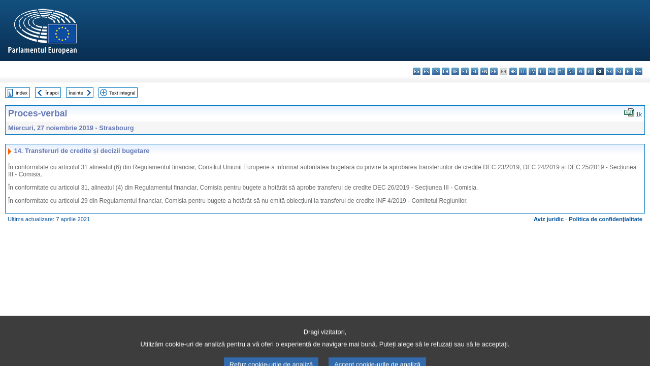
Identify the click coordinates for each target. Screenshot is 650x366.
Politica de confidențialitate (605, 219)
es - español (426, 71)
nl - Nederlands (571, 71)
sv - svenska (638, 71)
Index (21, 93)
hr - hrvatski (513, 71)
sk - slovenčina (609, 71)
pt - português (590, 71)
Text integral (122, 93)
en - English (484, 71)
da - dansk (445, 71)
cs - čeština (436, 71)
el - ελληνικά (474, 71)
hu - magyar (552, 71)
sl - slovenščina (619, 71)
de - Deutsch (455, 71)
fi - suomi (629, 71)
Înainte (76, 93)
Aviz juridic (549, 219)
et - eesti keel (465, 71)
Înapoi (52, 93)
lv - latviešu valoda (532, 71)
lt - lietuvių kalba (542, 71)
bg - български (416, 71)
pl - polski (580, 71)
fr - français (494, 71)
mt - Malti (561, 71)
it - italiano (523, 71)
